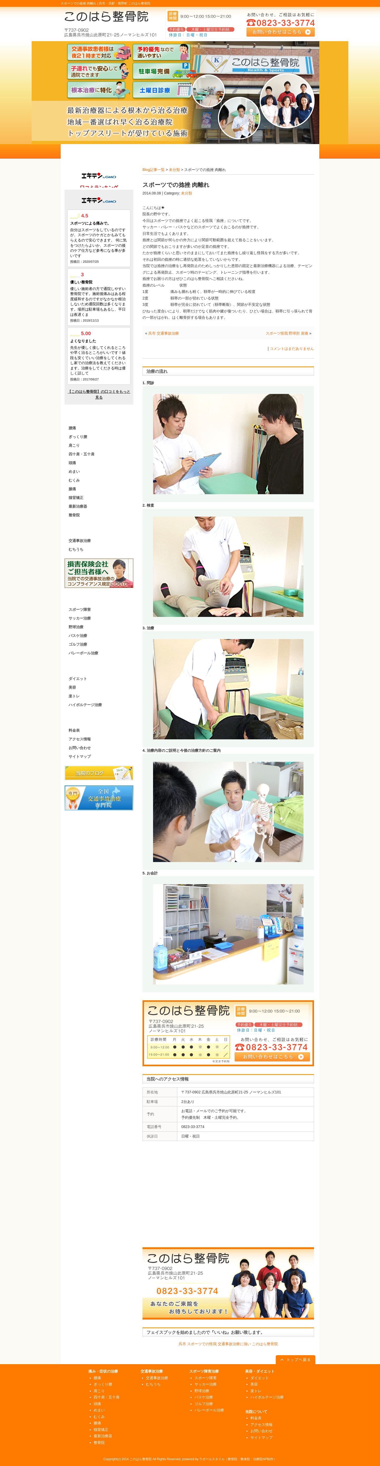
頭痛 (72, 463)
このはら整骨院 (141, 1459)
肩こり (74, 445)
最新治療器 (78, 506)
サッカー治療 (80, 618)
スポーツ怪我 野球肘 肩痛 (287, 333)
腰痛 (72, 428)
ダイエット (78, 679)
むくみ (74, 480)
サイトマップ (80, 756)
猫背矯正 (76, 498)
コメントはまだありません (292, 348)
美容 (72, 687)
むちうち (76, 549)
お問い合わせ (80, 748)
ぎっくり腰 (78, 437)
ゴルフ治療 (78, 644)
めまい (74, 471)
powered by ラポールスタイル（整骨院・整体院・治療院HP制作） (229, 1459)
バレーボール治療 (83, 653)
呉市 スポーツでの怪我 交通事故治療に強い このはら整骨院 (228, 1344)
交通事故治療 (80, 541)
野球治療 (76, 627)
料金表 (74, 730)
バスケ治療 (78, 636)
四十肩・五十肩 (81, 454)
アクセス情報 (80, 739)
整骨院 (74, 515)
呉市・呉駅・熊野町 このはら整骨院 (124, 3)
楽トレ (74, 696)
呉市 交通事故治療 (163, 333)
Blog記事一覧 (153, 170)
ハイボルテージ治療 (85, 705)
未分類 (174, 170)
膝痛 (72, 489)
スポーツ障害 (80, 609)
